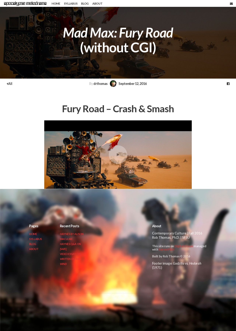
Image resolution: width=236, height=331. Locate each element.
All (9, 84)
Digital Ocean (183, 246)
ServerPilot (166, 249)
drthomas (100, 84)
